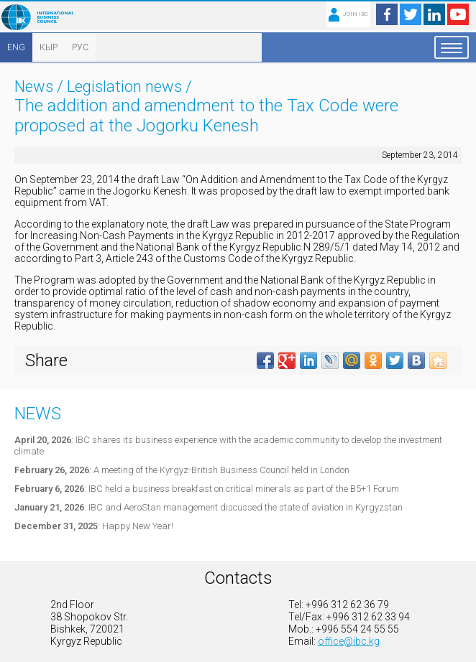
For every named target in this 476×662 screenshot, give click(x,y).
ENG (16, 47)
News (33, 86)
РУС (80, 47)
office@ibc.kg (349, 641)
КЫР (49, 47)
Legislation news (124, 86)
